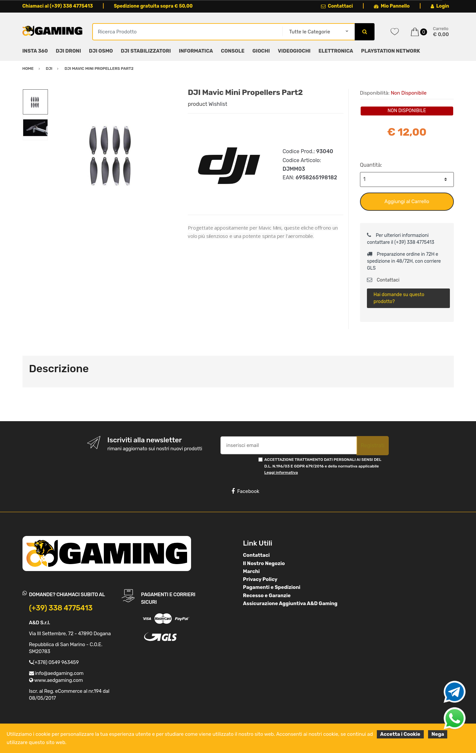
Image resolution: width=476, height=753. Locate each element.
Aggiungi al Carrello (406, 201)
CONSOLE (232, 51)
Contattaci (337, 6)
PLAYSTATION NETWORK (390, 51)
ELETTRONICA (335, 51)
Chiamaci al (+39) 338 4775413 (57, 6)
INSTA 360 (35, 51)
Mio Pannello (392, 6)
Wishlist (218, 104)
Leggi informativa (281, 472)
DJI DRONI (68, 51)
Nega (437, 734)
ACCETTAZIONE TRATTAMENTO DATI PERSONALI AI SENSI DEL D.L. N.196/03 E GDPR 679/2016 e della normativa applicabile (322, 466)
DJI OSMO (101, 51)
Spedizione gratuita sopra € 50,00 (153, 6)
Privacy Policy (260, 579)
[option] (113, 154)
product (197, 104)
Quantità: (371, 165)
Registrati (372, 445)
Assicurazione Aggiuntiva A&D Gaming (290, 603)
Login (440, 6)
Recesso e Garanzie (267, 595)
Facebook (245, 491)
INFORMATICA (196, 51)
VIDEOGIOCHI (294, 51)
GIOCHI (261, 51)
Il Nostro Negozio (264, 563)
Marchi (251, 571)
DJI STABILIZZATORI (146, 51)
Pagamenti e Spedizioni (271, 587)
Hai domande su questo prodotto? (399, 298)
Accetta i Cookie (400, 734)
